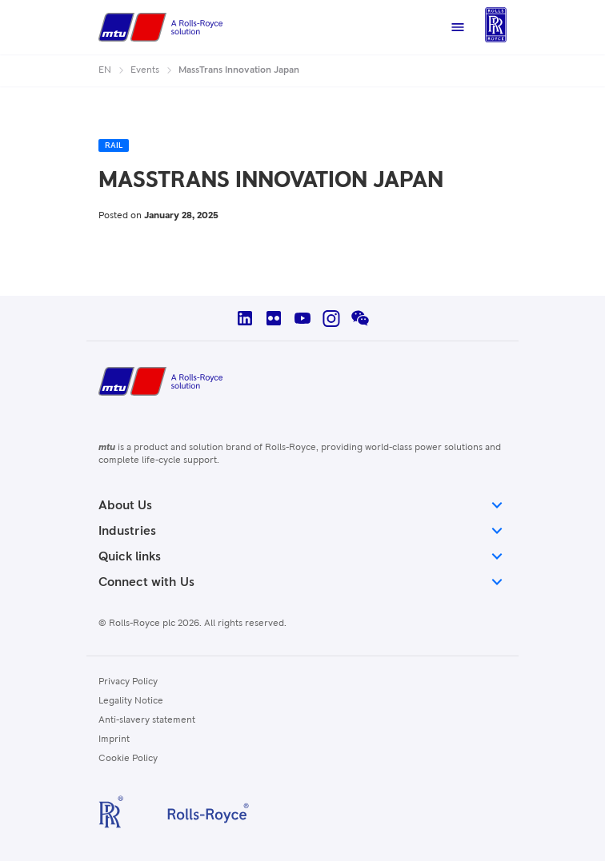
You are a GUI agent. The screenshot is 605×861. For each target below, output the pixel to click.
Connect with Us (302, 582)
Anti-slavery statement (146, 720)
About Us (302, 505)
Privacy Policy (128, 682)
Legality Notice (130, 701)
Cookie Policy (128, 758)
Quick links (302, 556)
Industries (302, 530)
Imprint (114, 739)
